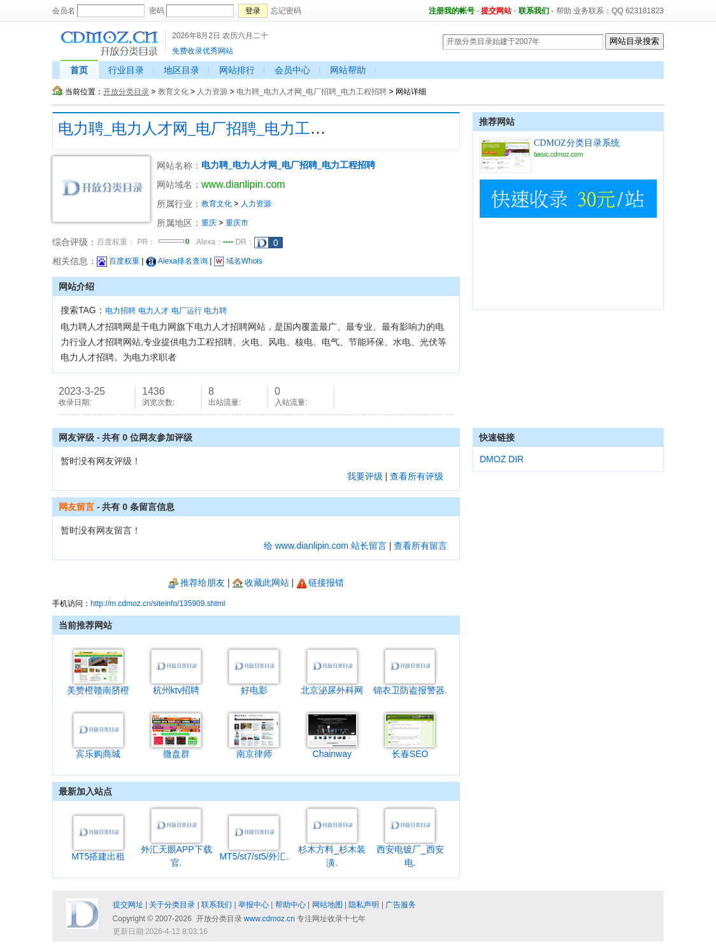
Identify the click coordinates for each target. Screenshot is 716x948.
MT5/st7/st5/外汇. (254, 851)
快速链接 (497, 437)
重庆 (209, 222)
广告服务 (400, 904)
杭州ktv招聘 (176, 685)
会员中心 (292, 70)
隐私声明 (363, 904)
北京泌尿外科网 (332, 685)
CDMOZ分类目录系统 (577, 143)
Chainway (332, 749)
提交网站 (496, 10)
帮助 (563, 10)
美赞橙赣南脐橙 (98, 685)
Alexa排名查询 (177, 261)
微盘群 (176, 749)
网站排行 (237, 70)
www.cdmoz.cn (269, 918)
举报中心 (253, 904)
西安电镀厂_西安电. (410, 851)
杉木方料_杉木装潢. (332, 851)
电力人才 (153, 310)
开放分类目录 (126, 91)
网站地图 (327, 904)
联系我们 (534, 10)
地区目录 (181, 70)
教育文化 (173, 91)
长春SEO (410, 749)
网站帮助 (348, 70)
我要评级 (365, 476)
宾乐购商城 (98, 749)
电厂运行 (186, 310)
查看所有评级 (416, 476)
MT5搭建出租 (98, 851)
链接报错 (320, 582)
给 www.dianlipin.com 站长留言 (325, 546)
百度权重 (118, 261)
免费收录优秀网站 (202, 50)
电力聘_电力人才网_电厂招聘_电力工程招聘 (311, 91)
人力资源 (212, 91)
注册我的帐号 (452, 10)
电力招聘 (120, 310)
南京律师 (254, 749)
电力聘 (215, 310)
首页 (79, 70)
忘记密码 (286, 10)
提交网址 (128, 904)
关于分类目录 (172, 904)
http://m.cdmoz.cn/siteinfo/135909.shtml (157, 603)
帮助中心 (290, 904)
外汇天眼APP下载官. (176, 851)
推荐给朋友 (196, 582)
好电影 (254, 685)
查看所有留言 (420, 546)
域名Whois (238, 261)
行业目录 (126, 70)
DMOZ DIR (502, 459)
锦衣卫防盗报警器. (410, 685)
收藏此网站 (261, 582)
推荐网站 (497, 122)
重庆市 (237, 222)
